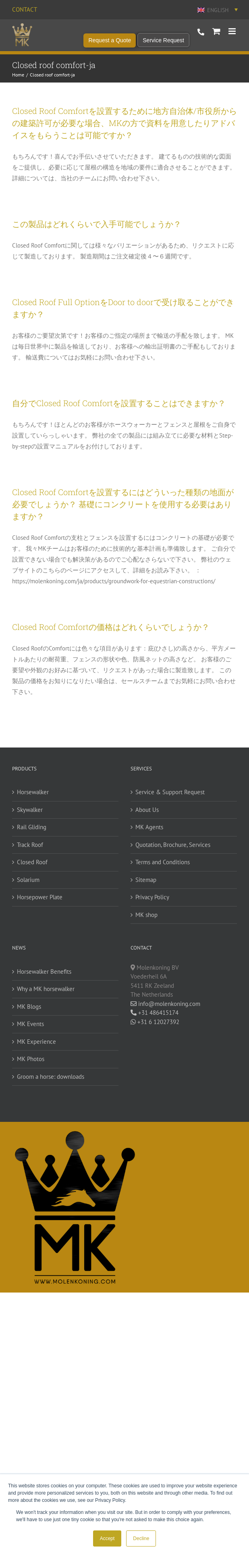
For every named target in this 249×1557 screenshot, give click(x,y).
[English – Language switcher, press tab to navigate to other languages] (217, 9)
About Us (147, 810)
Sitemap (145, 880)
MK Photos (30, 1059)
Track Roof (30, 845)
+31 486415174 (154, 1012)
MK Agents (149, 827)
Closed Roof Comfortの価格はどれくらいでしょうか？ (111, 627)
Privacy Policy (152, 897)
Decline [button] (141, 1538)
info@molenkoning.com (165, 1004)
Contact (24, 9)
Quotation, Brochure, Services (172, 845)
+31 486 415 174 (200, 32)
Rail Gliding (31, 827)
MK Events (30, 1024)
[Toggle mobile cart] (216, 31)
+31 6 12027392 (155, 1022)
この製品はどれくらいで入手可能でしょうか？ (96, 224)
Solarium (28, 880)
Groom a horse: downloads (50, 1076)
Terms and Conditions (162, 862)
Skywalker (30, 810)
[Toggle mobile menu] (232, 31)
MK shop (146, 915)
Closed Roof (32, 862)
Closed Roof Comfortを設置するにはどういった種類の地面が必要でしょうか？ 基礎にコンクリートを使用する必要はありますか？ (123, 504)
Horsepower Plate (39, 897)
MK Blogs (29, 1006)
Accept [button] (107, 1538)
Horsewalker (33, 792)
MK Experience (36, 1041)
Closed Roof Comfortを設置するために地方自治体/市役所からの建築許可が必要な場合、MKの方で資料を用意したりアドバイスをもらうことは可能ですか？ (124, 122)
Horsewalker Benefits (44, 971)
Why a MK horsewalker (46, 989)
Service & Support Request (170, 792)
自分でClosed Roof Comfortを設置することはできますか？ (119, 403)
